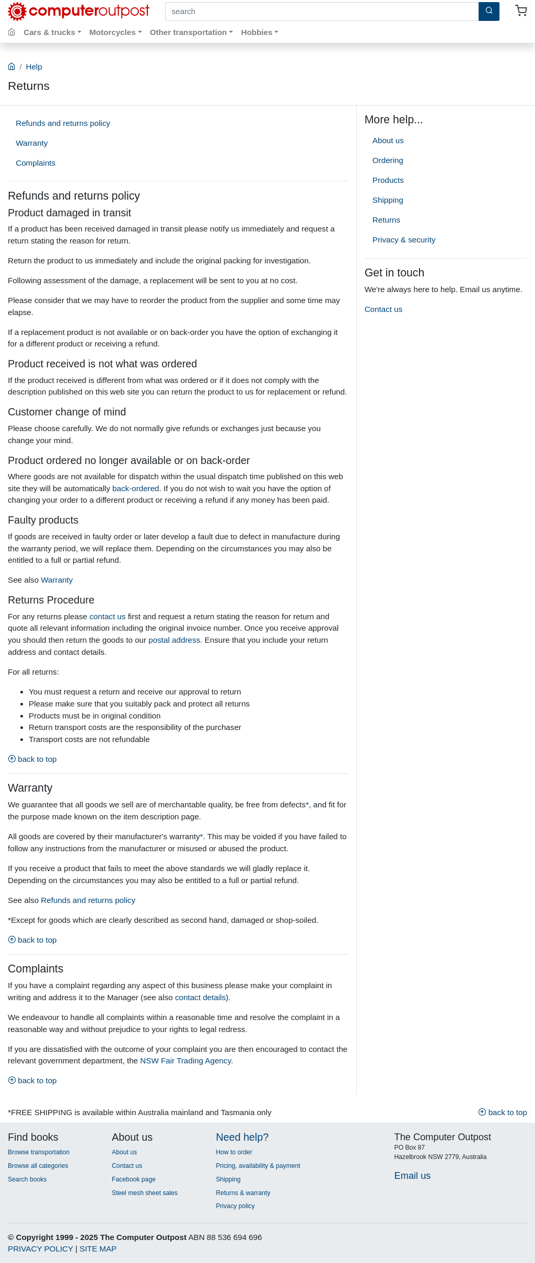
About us (388, 140)
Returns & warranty (243, 1193)
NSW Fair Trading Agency (185, 1060)
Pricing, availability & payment (258, 1165)
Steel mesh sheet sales (145, 1193)
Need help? (242, 1137)
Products (388, 180)
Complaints (35, 162)
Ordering (388, 160)
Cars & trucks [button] (49, 32)
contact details (200, 997)
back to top (32, 759)
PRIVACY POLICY (40, 1248)
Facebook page (134, 1179)
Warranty (32, 142)
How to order (234, 1152)
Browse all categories (38, 1165)
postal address (174, 639)
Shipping (388, 199)
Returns (386, 219)
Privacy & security (404, 239)
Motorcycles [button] (112, 32)
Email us (412, 1175)
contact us (107, 616)
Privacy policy (235, 1206)
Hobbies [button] (256, 32)
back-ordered (135, 488)
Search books (27, 1179)
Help (34, 66)
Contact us (384, 309)
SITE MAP (98, 1248)
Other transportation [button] (188, 32)
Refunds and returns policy (63, 123)
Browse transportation (38, 1152)
